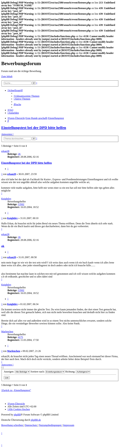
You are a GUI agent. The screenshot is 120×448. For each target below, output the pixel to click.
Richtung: (77, 371)
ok (2, 246)
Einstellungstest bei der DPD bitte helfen (33, 128)
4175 (20, 337)
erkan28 (5, 151)
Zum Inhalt (6, 76)
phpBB (17, 414)
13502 (21, 204)
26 (19, 154)
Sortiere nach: (48, 371)
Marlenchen (7, 331)
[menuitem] (26, 96)
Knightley (6, 198)
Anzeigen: (17, 371)
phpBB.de (36, 420)
